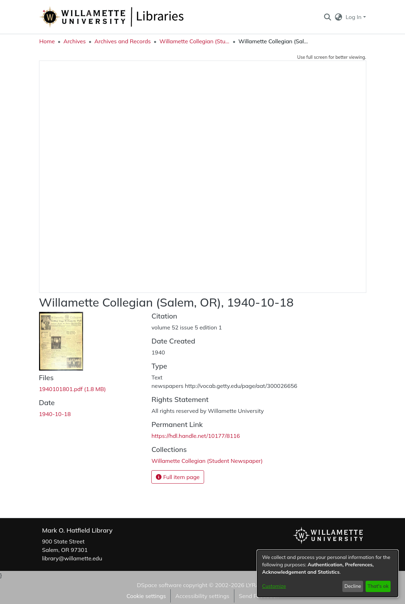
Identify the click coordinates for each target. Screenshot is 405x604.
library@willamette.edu (72, 558)
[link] (72, 388)
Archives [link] (74, 41)
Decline (352, 586)
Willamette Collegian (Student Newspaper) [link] (194, 41)
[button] (327, 17)
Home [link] (47, 41)
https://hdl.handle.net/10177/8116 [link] (195, 435)
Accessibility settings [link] (202, 595)
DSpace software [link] (159, 585)
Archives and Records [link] (122, 41)
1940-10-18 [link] (55, 413)
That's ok (377, 586)
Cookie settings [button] (146, 595)
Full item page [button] (178, 476)
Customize (274, 586)
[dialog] (327, 573)
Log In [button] (354, 16)
